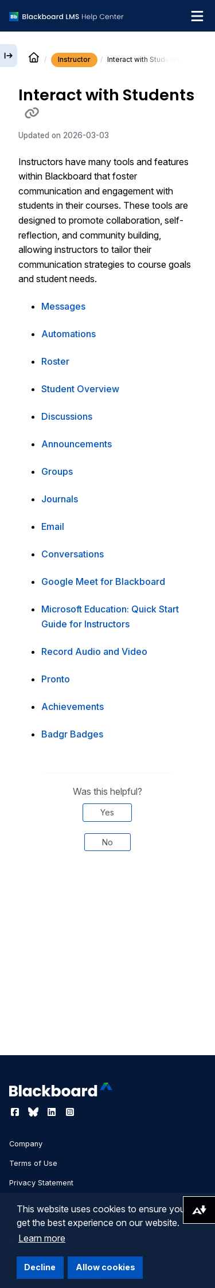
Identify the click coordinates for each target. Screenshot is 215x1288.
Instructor (74, 59)
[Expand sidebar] (8, 55)
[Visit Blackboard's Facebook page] (16, 1112)
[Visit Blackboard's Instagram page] (70, 1112)
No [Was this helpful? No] (107, 842)
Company (25, 1143)
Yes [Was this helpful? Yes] (107, 812)
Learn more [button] (41, 1238)
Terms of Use (33, 1163)
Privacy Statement (41, 1182)
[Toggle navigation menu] (197, 16)
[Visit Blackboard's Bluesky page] (34, 1112)
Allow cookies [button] (105, 1267)
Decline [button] (40, 1267)
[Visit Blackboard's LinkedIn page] (53, 1112)
